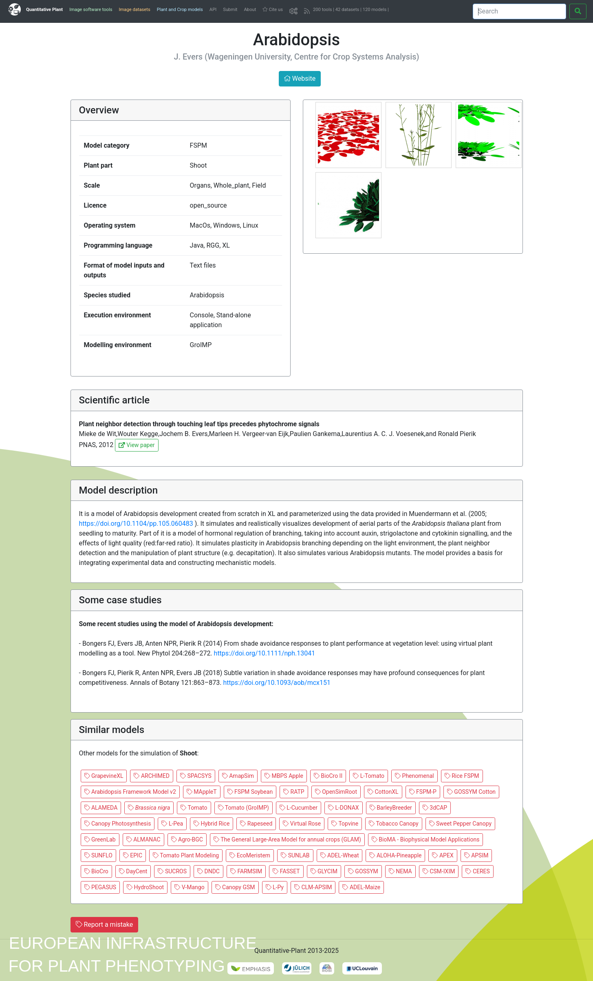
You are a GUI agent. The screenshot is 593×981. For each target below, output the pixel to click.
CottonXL (383, 791)
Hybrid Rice (211, 823)
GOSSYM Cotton (471, 791)
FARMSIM (246, 871)
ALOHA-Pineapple (395, 855)
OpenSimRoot (336, 791)
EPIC (132, 855)
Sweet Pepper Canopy (460, 823)
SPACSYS (196, 776)
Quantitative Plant (44, 9)
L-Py (275, 887)
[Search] (519, 11)
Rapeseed (256, 823)
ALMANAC (143, 839)
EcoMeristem (249, 855)
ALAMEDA (101, 807)
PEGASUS (100, 887)
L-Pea (172, 823)
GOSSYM (363, 871)
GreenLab (100, 839)
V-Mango (189, 887)
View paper (136, 445)
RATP (293, 791)
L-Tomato (368, 776)
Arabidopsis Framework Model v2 (130, 791)
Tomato (194, 807)
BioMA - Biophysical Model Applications (426, 839)
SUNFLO (98, 855)
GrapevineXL (103, 776)
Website (299, 78)
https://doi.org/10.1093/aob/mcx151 (277, 682)
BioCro (96, 871)
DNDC (208, 871)
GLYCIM (324, 871)
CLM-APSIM (313, 887)
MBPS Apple (284, 776)
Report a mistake (104, 924)
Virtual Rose (302, 823)
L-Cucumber (298, 807)
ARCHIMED (152, 776)
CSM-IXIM (439, 871)
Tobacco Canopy (393, 823)
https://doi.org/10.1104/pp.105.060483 (137, 523)
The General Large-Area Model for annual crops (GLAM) (287, 839)
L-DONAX (343, 807)
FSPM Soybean (250, 791)
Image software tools (90, 9)
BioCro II (328, 776)
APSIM (476, 855)
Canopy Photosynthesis (117, 823)
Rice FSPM (462, 776)
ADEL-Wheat (339, 855)
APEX (442, 855)
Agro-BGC (187, 839)
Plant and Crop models (180, 9)
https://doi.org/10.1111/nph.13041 (264, 653)
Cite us (272, 9)
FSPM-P (422, 791)
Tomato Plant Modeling (186, 855)
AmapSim (238, 776)
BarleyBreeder (391, 807)
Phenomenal (414, 776)
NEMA (400, 871)
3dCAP (435, 807)
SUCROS (172, 871)
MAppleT (202, 791)
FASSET (286, 871)
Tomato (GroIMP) (243, 807)
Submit (230, 9)
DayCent (133, 871)
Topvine (344, 823)
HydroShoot (145, 887)
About (250, 9)
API (212, 9)
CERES (477, 871)
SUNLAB (295, 855)
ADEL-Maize (361, 887)
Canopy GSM (235, 887)
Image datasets (134, 9)
